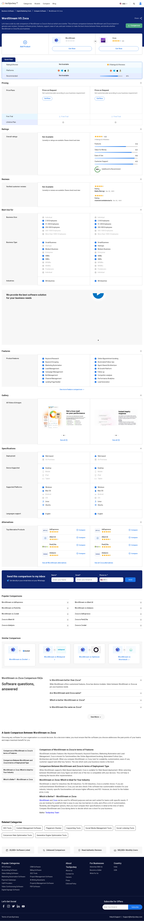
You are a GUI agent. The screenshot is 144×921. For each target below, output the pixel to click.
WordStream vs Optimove (89, 658)
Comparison (134, 26)
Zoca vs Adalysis (8, 625)
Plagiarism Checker (53, 828)
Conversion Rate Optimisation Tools (17, 835)
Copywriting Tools (73, 828)
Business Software (8, 11)
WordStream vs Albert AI (84, 602)
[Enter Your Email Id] (115, 907)
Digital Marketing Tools (24, 11)
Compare (46, 4)
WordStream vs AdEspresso (12, 602)
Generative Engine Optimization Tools (52, 835)
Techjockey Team (52, 813)
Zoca (114, 38)
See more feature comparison (72, 389)
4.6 (136, 156)
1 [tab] (98, 339)
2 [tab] (64, 434)
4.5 (136, 161)
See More (96, 717)
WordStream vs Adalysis (84, 608)
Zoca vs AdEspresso (82, 614)
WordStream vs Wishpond (54, 658)
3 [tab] (65, 434)
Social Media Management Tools (98, 828)
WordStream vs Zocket (10, 614)
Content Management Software (28, 828)
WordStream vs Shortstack (124, 658)
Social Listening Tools (125, 828)
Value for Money (101, 150)
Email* (77, 575)
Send (130, 580)
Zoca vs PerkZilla (81, 619)
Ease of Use (99, 155)
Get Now (72, 49)
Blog (54, 4)
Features (98, 144)
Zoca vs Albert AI (8, 619)
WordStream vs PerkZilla (11, 608)
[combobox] (104, 580)
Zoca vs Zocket (80, 625)
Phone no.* (103, 575)
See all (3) (64, 440)
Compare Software (40, 11)
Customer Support (101, 161)
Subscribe (135, 907)
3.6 (136, 144)
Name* (54, 575)
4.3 (136, 150)
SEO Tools (7, 828)
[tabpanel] (98, 315)
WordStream (70, 38)
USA (124, 4)
